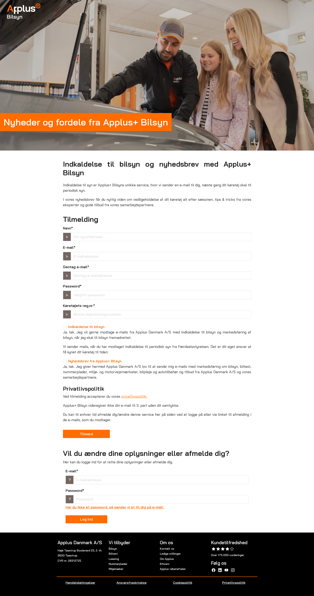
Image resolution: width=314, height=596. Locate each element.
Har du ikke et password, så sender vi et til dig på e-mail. (115, 507)
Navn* (68, 228)
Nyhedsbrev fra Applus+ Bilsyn (95, 361)
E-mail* (69, 247)
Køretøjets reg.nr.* (79, 305)
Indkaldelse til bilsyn (86, 326)
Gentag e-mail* (76, 267)
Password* (72, 286)
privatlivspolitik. (134, 396)
